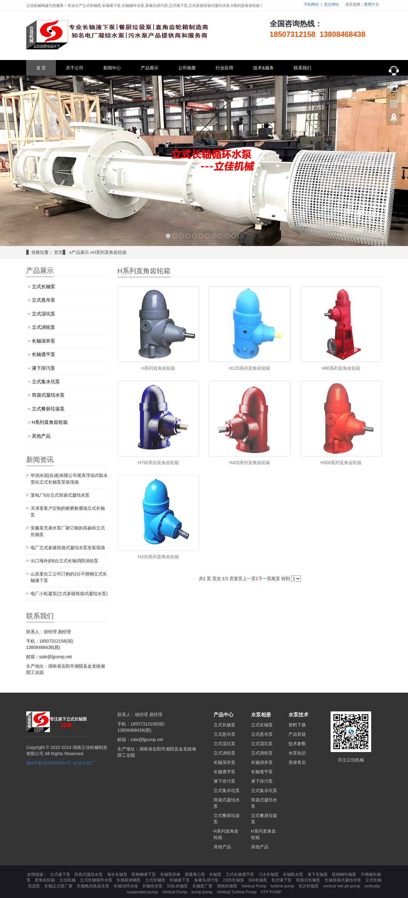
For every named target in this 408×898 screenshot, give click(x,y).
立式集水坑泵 (46, 381)
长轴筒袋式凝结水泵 (343, 880)
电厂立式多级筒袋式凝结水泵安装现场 (68, 547)
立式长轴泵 (43, 286)
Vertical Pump (254, 886)
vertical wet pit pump (342, 886)
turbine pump (283, 886)
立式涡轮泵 (43, 327)
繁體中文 (371, 4)
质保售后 (297, 762)
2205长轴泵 (234, 880)
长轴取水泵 (293, 874)
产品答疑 (297, 734)
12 (240, 235)
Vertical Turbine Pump (237, 892)
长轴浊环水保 (126, 886)
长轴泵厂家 (203, 886)
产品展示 (149, 67)
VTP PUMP (271, 892)
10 (227, 235)
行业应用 (224, 67)
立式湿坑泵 (43, 313)
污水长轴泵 (269, 874)
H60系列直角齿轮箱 (341, 368)
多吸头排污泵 (207, 880)
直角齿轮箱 (45, 880)
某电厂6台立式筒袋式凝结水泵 (60, 495)
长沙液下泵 (282, 880)
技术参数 (297, 743)
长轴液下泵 (180, 880)
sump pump (202, 892)
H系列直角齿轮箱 (109, 252)
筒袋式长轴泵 (309, 880)
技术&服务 (263, 67)
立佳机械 (68, 880)
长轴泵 (216, 874)
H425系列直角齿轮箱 (249, 462)
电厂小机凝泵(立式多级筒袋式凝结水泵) (69, 593)
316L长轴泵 (178, 886)
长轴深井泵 (43, 341)
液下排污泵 (43, 368)
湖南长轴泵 (227, 886)
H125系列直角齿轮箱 (249, 368)
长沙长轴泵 (309, 886)
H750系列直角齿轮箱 (158, 462)
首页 (58, 252)
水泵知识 (297, 752)
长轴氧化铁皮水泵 (94, 886)
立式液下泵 (60, 874)
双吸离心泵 (195, 874)
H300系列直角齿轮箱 (340, 462)
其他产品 (41, 436)
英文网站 (331, 4)
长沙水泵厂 (84, 762)
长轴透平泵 (43, 354)
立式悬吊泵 (43, 300)
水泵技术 (298, 714)
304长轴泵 (258, 880)
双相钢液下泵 (144, 874)
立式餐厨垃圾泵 (48, 408)
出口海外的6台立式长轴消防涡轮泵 (65, 560)
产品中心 (223, 714)
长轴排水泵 (153, 886)
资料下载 (297, 724)
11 (233, 235)
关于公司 (74, 67)
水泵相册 (261, 714)
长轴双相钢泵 (129, 880)
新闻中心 (112, 67)
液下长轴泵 (318, 874)
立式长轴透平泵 (240, 874)
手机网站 (311, 4)
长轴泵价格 (171, 874)
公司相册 (187, 67)
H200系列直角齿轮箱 (158, 556)
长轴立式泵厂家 (59, 886)
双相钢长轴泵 (344, 874)
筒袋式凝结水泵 (48, 395)
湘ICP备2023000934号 (48, 762)
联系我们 (302, 67)
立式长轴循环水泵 (97, 880)
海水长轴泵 (118, 874)
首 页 (41, 67)
